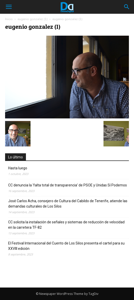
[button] (127, 7)
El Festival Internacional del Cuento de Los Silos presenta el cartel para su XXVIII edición (66, 246)
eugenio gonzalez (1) (33, 19)
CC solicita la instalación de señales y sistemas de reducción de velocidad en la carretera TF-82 (66, 224)
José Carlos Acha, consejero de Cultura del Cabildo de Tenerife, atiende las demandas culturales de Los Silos (67, 203)
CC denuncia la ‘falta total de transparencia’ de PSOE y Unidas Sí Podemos (67, 185)
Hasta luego (17, 168)
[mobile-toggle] (9, 7)
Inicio (9, 19)
